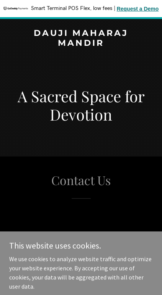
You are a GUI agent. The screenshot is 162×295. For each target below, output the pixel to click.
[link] (81, 43)
